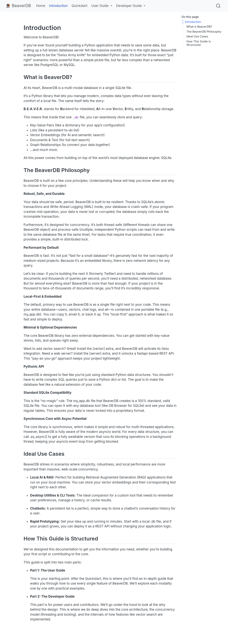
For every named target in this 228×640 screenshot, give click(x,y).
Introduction (193, 22)
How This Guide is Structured (198, 43)
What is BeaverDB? (199, 26)
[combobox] (218, 5)
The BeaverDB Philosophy (203, 31)
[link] (101, 6)
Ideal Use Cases (197, 36)
